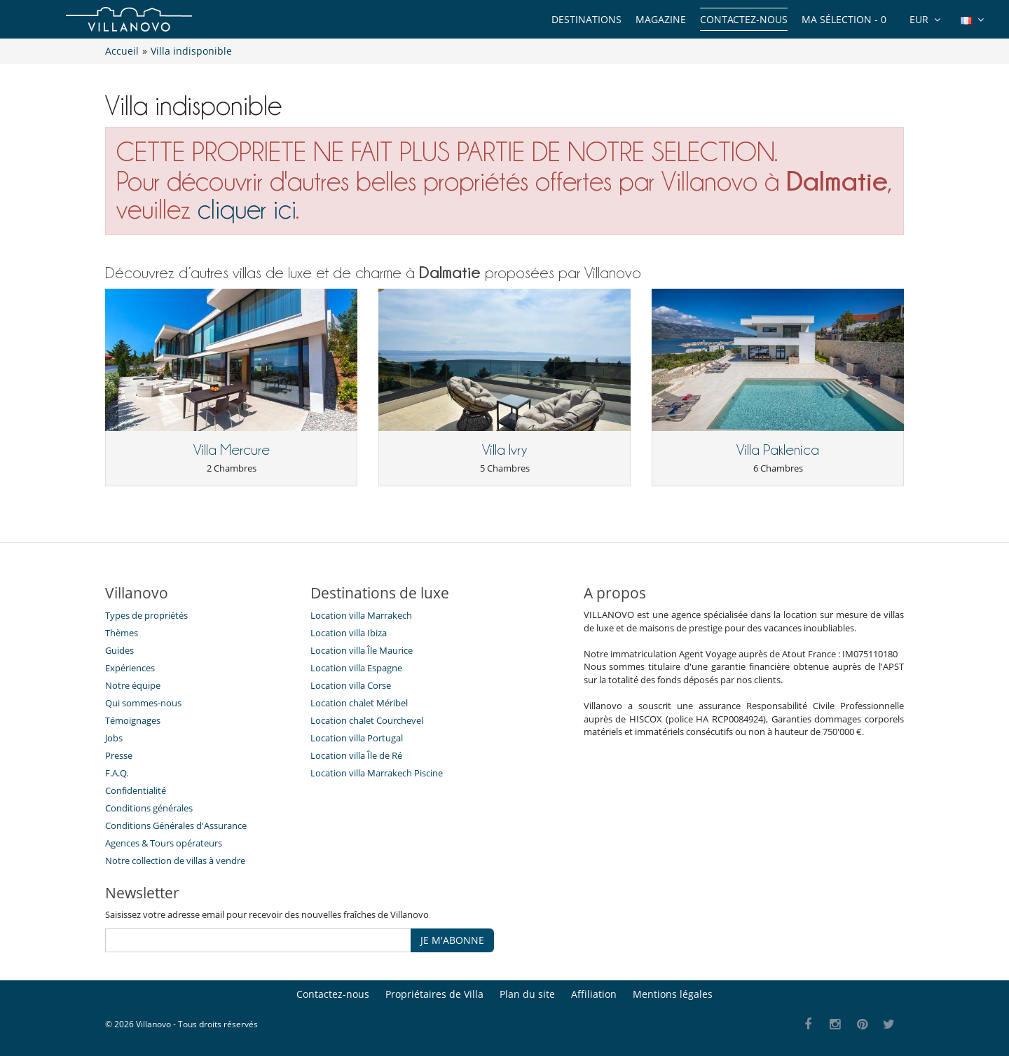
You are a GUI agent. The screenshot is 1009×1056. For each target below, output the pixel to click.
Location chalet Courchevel (366, 720)
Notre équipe (132, 685)
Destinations (586, 19)
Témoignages (132, 720)
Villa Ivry (504, 450)
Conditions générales (149, 808)
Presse (118, 755)
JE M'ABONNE (452, 940)
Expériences (130, 667)
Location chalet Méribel (359, 703)
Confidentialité (135, 790)
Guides (119, 650)
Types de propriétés (146, 615)
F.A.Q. (116, 773)
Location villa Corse (350, 685)
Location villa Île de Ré (356, 755)
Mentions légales (673, 994)
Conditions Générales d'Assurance (176, 825)
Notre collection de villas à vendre (176, 860)
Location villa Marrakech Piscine (376, 773)
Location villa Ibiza (348, 632)
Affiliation (594, 994)
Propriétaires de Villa (434, 994)
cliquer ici (247, 209)
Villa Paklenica (777, 450)
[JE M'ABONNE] (258, 940)
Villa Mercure (231, 450)
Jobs (114, 738)
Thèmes (121, 632)
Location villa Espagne (356, 667)
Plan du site (527, 994)
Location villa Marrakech (361, 615)
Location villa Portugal (356, 738)
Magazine (661, 19)
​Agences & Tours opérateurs (163, 843)
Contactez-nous (744, 19)
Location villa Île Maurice (361, 650)
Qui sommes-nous (143, 703)
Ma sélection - (844, 19)
